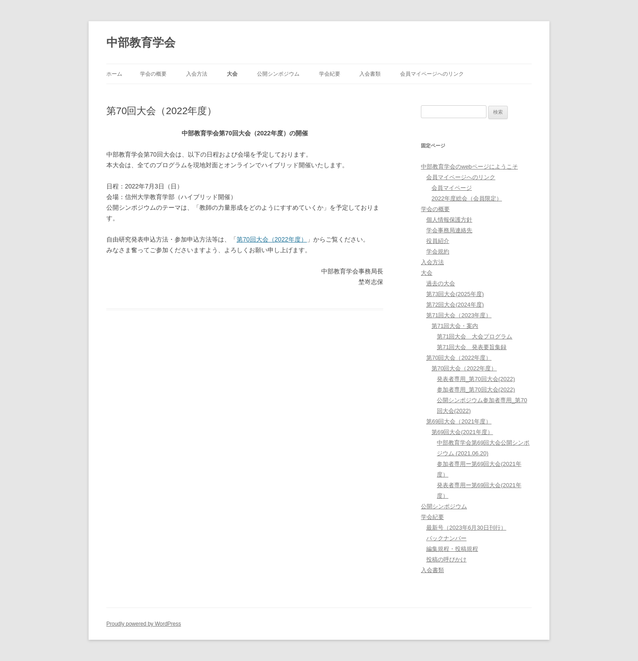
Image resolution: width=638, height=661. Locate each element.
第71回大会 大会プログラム (474, 336)
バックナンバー (446, 538)
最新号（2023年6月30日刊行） (466, 527)
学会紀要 (329, 74)
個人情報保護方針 (449, 219)
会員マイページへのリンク (432, 74)
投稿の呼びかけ (446, 559)
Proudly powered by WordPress (143, 624)
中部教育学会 (140, 42)
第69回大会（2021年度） (458, 421)
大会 (232, 74)
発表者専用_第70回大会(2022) (476, 379)
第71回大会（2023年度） (458, 315)
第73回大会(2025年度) (455, 294)
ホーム (114, 74)
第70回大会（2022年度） (272, 239)
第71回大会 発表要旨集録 (471, 347)
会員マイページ (452, 187)
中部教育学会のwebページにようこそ (469, 166)
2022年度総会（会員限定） (467, 198)
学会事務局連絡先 (449, 230)
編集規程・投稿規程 (452, 549)
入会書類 (370, 74)
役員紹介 (437, 241)
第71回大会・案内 (455, 326)
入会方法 (196, 74)
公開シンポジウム (278, 74)
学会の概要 (153, 74)
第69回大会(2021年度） (462, 432)
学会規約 (437, 251)
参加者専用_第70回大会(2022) (476, 389)
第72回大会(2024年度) (455, 304)
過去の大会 (440, 283)
